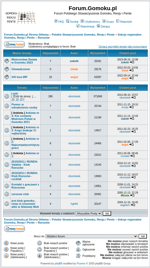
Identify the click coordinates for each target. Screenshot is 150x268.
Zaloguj (103, 26)
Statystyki (124, 21)
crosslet (125, 156)
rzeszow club (20, 194)
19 (17, 99)
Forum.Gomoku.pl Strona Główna (26, 34)
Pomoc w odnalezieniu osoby (24, 106)
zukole (74, 60)
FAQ (59, 21)
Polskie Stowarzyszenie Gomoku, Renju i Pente (83, 34)
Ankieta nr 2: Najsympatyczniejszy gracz (25, 143)
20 (21, 99)
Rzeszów (44, 37)
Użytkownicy (90, 21)
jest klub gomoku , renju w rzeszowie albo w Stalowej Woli (25, 203)
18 (12, 99)
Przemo (81, 263)
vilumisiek (74, 96)
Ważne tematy (22, 53)
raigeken (125, 205)
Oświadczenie (20, 69)
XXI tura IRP (19, 76)
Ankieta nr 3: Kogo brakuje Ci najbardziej (25, 130)
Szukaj (72, 21)
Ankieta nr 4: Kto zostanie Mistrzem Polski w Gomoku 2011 (25, 117)
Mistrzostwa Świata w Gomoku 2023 (24, 61)
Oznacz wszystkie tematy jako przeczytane (123, 46)
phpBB (58, 263)
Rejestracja (85, 26)
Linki (14, 93)
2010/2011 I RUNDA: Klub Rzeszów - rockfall (24, 176)
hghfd (74, 203)
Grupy (108, 21)
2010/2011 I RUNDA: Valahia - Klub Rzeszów (24, 164)
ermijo (125, 107)
